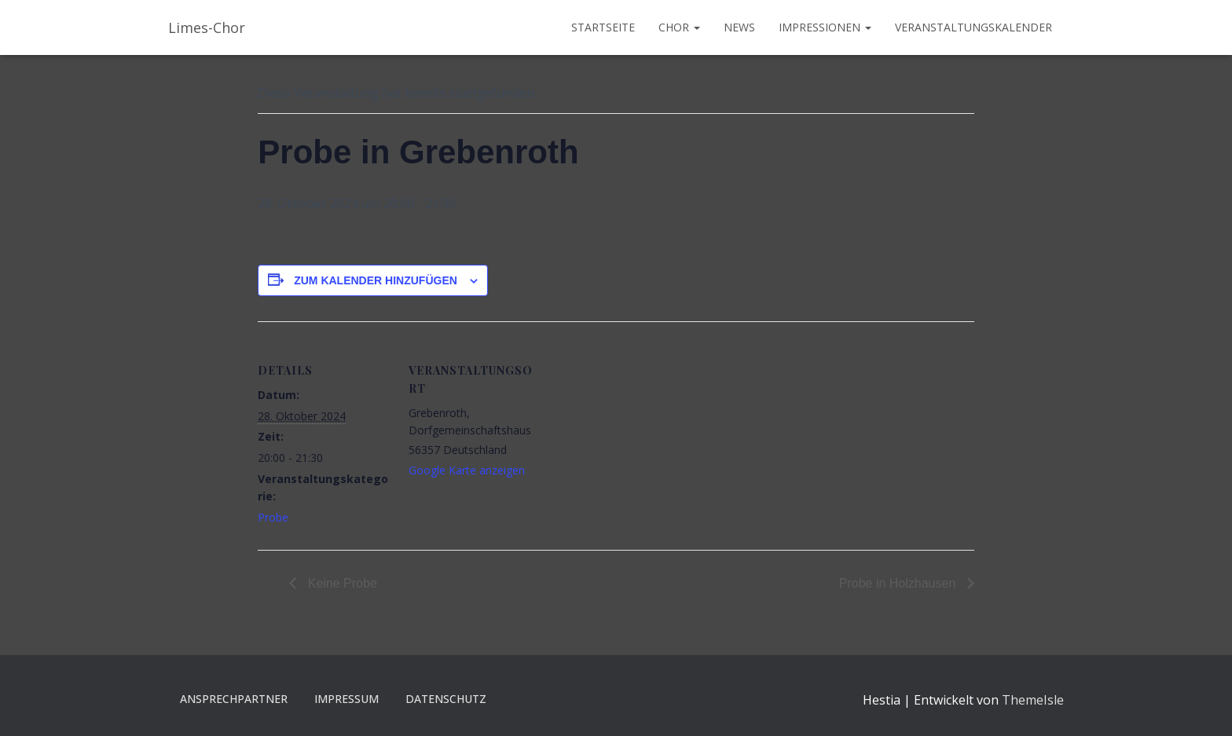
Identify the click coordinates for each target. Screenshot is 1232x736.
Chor (679, 27)
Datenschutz (445, 698)
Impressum (346, 698)
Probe (273, 517)
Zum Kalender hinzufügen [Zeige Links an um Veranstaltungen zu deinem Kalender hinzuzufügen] (375, 280)
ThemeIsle (1033, 700)
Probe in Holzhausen (899, 583)
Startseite (603, 27)
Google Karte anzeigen (467, 470)
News (739, 27)
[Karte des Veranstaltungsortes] (642, 430)
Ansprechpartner (234, 698)
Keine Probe (340, 583)
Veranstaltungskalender (973, 27)
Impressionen (825, 27)
